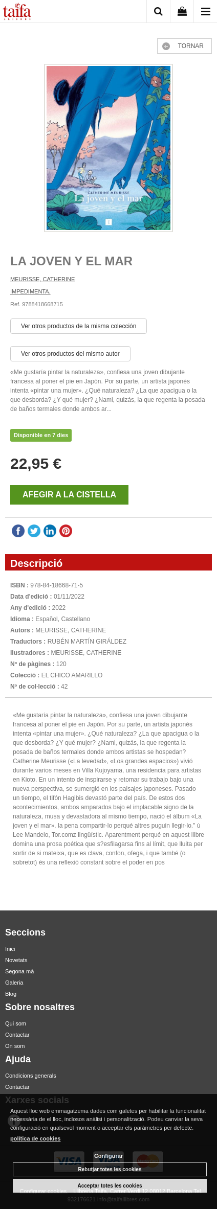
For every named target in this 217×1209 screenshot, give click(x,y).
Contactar (17, 1035)
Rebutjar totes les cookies (110, 1169)
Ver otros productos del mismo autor (70, 353)
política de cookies (35, 1138)
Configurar (108, 1156)
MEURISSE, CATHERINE (42, 279)
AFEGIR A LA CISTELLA (69, 494)
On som (15, 1046)
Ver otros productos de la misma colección (78, 326)
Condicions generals (30, 1076)
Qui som (15, 1023)
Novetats (16, 960)
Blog (10, 994)
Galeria (14, 982)
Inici (10, 949)
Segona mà (19, 971)
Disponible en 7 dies (41, 435)
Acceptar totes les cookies (109, 1186)
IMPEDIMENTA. (30, 291)
